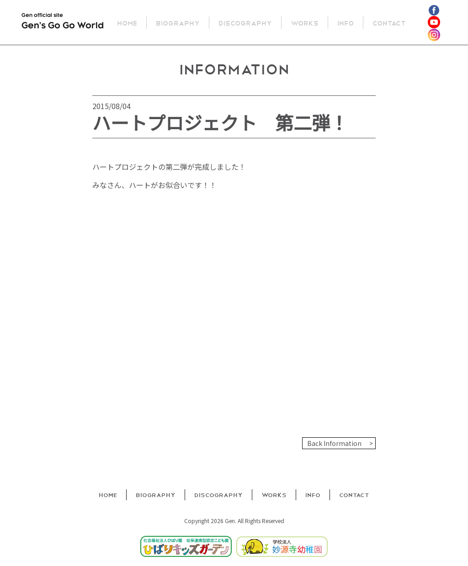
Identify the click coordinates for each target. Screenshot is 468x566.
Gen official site (62, 22)
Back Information (334, 443)
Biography (179, 23)
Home (128, 23)
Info (347, 23)
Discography (246, 23)
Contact (390, 23)
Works (306, 23)
